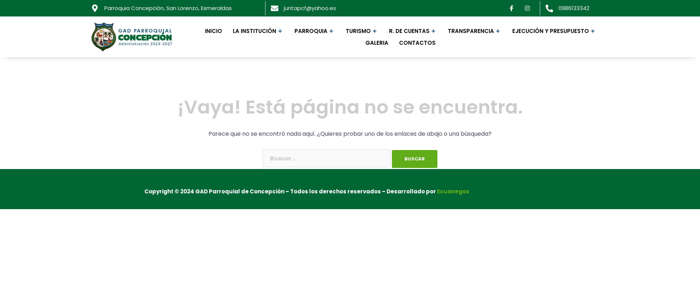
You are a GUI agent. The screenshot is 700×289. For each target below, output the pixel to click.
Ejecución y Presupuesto (554, 31)
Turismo (362, 31)
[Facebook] (511, 8)
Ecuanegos (453, 191)
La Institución (258, 31)
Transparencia (475, 31)
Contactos (417, 43)
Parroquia (314, 31)
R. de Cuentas (413, 31)
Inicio (213, 31)
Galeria (376, 43)
